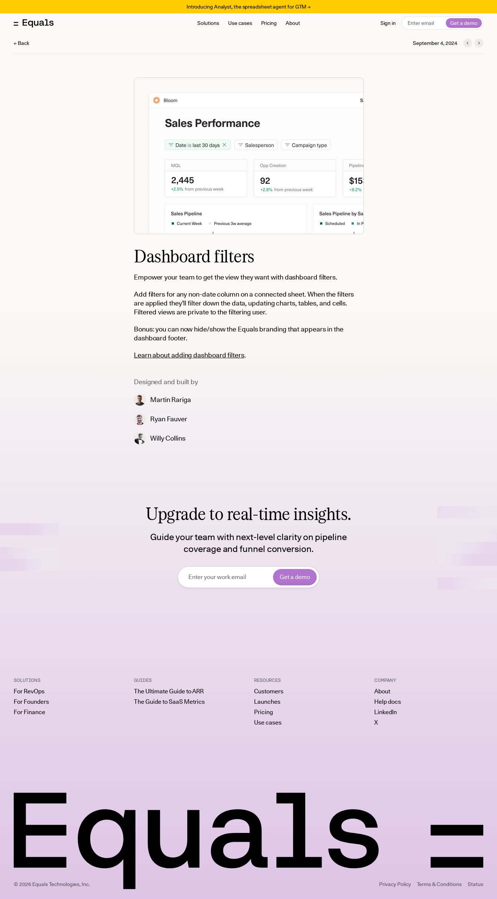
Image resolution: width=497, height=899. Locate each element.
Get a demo (463, 23)
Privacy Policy (395, 884)
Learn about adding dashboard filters (189, 355)
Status (475, 884)
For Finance (29, 712)
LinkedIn (385, 712)
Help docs (387, 702)
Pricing (269, 23)
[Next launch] (478, 43)
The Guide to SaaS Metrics (169, 702)
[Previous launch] (467, 43)
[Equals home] (34, 23)
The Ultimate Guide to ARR (169, 691)
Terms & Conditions (439, 884)
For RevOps (29, 691)
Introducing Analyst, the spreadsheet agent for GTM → (248, 7)
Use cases (240, 23)
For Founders (31, 702)
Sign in (388, 23)
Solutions (208, 23)
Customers (268, 691)
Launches (267, 702)
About (293, 23)
